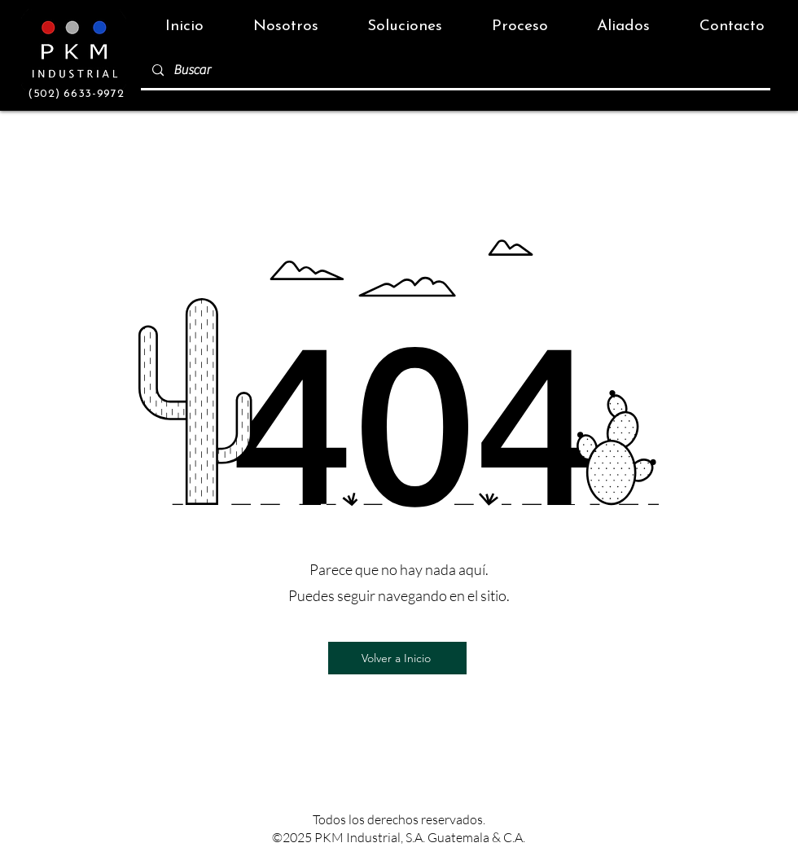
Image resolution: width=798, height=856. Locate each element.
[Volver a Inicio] (397, 658)
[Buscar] (454, 70)
